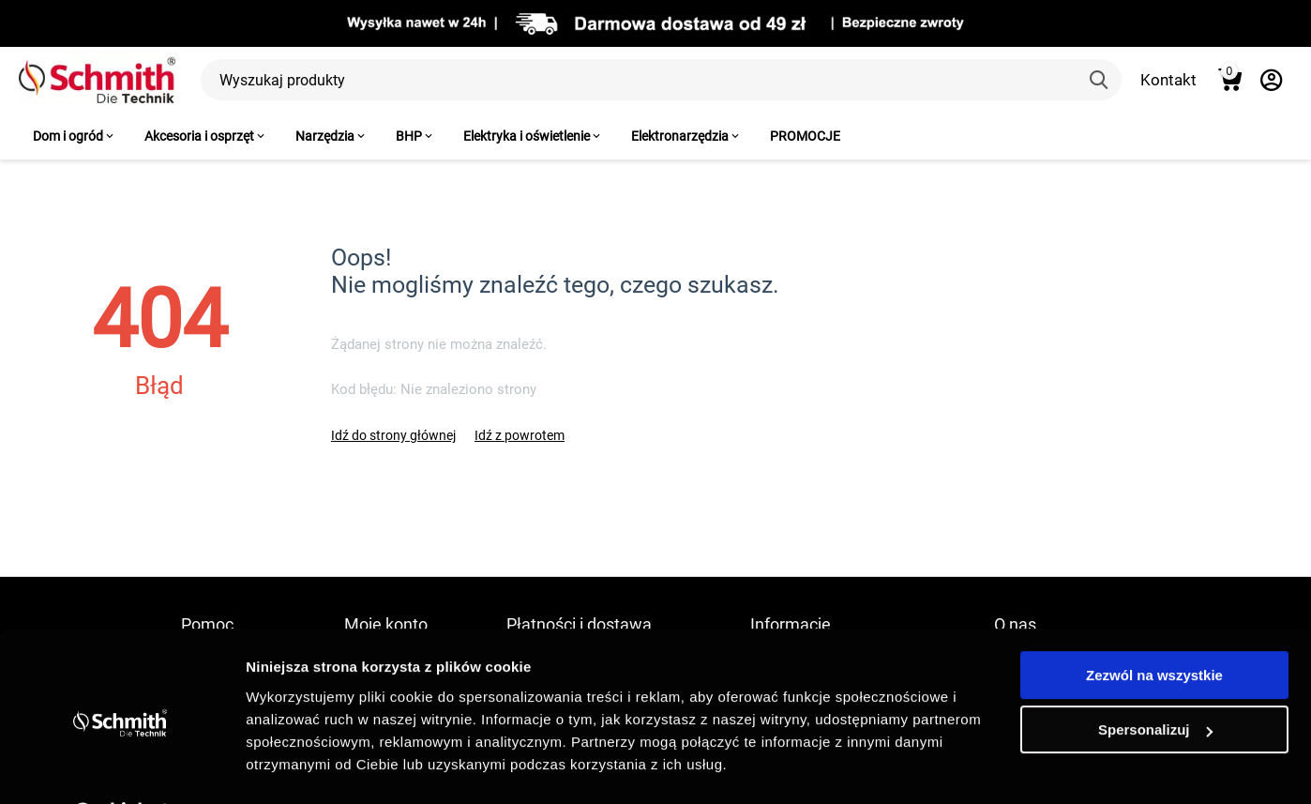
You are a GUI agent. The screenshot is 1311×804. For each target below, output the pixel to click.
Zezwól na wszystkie (1154, 626)
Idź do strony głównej (393, 435)
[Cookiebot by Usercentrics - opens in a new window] (121, 767)
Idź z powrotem (520, 435)
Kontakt (1168, 79)
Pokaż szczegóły (302, 767)
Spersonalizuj (1155, 681)
